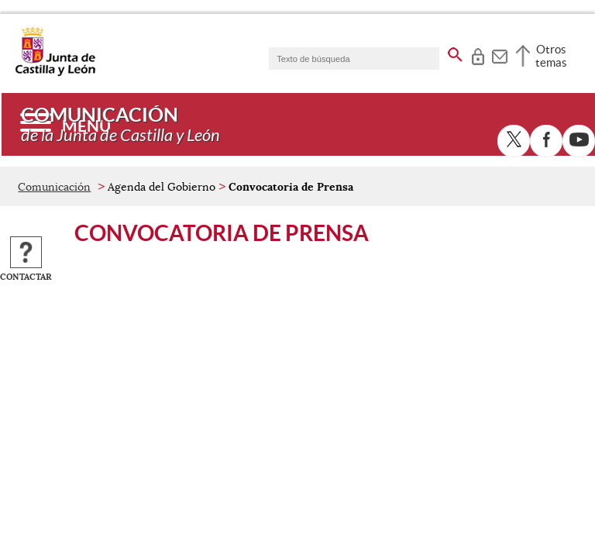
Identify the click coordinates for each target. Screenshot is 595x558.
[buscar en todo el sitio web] (455, 52)
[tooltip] (477, 54)
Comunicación (54, 187)
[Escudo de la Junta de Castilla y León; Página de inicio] (55, 73)
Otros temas (551, 56)
